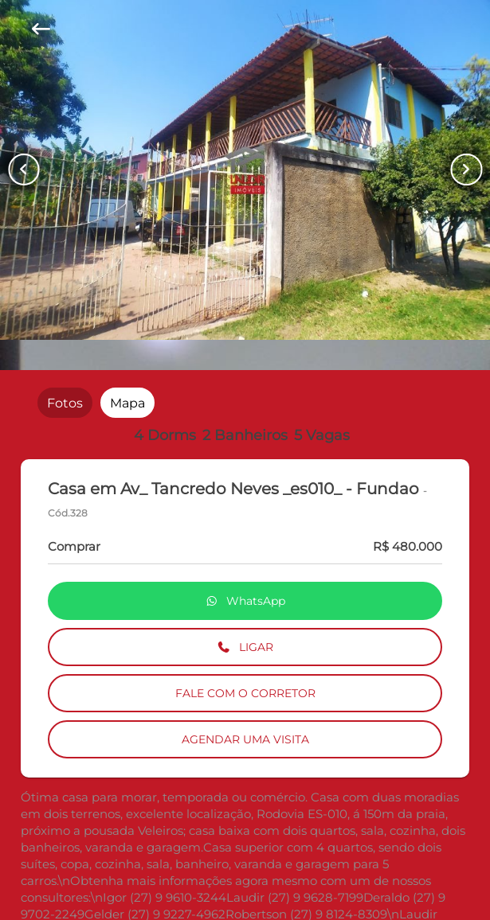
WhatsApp (245, 601)
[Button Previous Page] (24, 169)
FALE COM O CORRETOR (245, 693)
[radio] (65, 402)
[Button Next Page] (466, 169)
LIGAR (245, 647)
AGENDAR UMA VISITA (245, 739)
